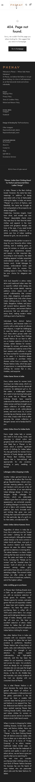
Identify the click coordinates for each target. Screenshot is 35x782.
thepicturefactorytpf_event (11, 133)
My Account (6, 142)
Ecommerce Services (9, 157)
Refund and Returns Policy (11, 102)
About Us (6, 145)
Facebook (6, 115)
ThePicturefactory (23, 123)
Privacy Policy (7, 97)
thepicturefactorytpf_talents (11, 130)
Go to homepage (17, 49)
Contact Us (6, 148)
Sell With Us (6, 154)
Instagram (6, 112)
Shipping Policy (7, 94)
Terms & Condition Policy (11, 99)
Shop (4, 151)
